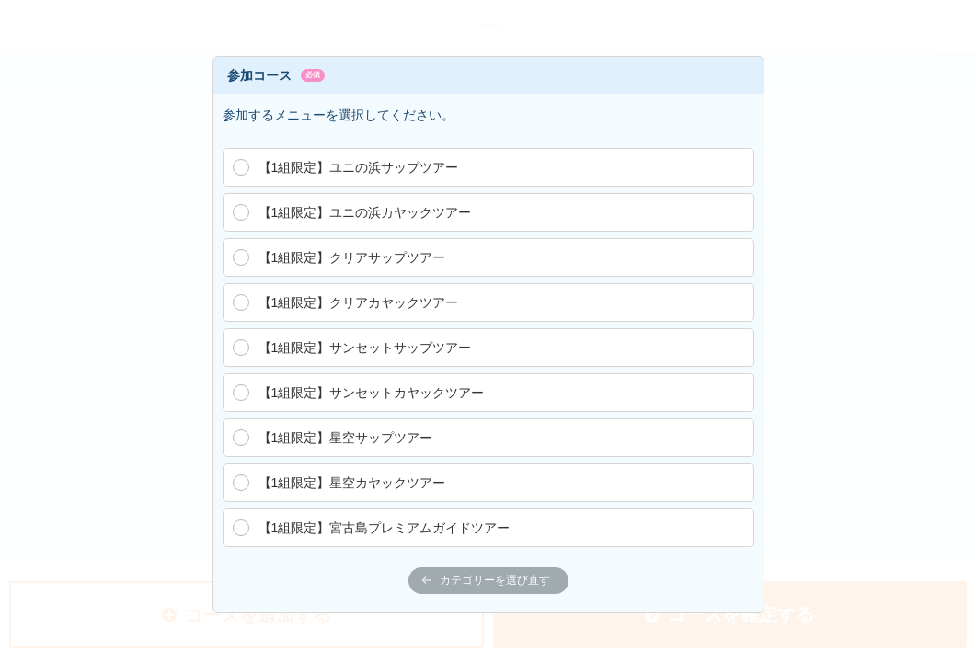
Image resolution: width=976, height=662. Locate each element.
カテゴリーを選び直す (486, 580)
